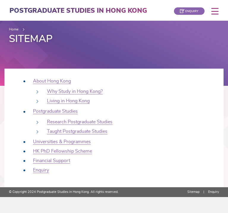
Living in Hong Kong (68, 101)
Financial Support (51, 160)
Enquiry (41, 170)
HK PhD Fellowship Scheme (62, 151)
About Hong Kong (52, 81)
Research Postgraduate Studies (80, 122)
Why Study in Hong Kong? (75, 91)
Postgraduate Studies (55, 111)
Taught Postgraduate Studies (77, 131)
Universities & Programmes (62, 141)
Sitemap (193, 191)
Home (13, 29)
